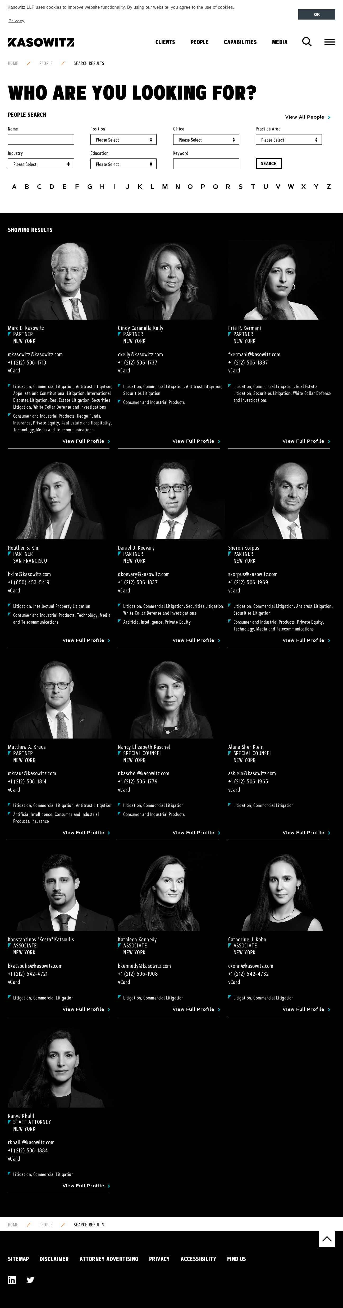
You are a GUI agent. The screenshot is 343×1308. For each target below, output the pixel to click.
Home (13, 63)
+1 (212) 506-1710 (27, 362)
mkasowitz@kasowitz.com (35, 354)
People (200, 42)
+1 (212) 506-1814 (27, 781)
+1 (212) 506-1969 (248, 582)
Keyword (181, 153)
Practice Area (268, 129)
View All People (304, 117)
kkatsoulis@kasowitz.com (35, 966)
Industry (15, 153)
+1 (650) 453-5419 (29, 582)
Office (178, 129)
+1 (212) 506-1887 (248, 362)
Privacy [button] (16, 20)
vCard (14, 370)
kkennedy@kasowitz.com (144, 966)
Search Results (89, 63)
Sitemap (18, 1259)
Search (269, 163)
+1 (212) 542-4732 (248, 973)
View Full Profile (83, 441)
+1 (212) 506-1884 (28, 1150)
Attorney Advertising (109, 1259)
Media (279, 42)
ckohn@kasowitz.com (250, 966)
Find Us (236, 1259)
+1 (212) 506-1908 (138, 973)
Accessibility (198, 1259)
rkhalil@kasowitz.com (31, 1142)
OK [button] (317, 14)
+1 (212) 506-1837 (138, 582)
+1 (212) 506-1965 (248, 781)
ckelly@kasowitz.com (140, 354)
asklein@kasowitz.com (252, 773)
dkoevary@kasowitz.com (144, 574)
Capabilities (240, 42)
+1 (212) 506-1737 (137, 362)
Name (13, 129)
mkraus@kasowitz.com (32, 773)
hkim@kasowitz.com (29, 574)
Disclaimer (54, 1259)
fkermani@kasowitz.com (254, 354)
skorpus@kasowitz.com (253, 574)
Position (97, 129)
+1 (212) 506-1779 (138, 781)
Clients (165, 42)
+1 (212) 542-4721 (28, 973)
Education (99, 153)
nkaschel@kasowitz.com (143, 773)
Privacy (159, 1259)
